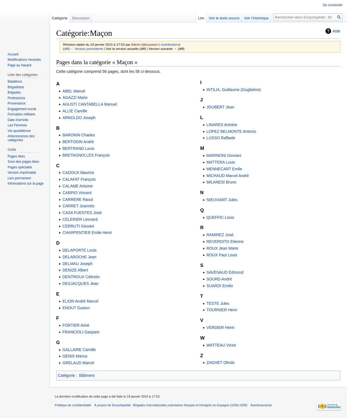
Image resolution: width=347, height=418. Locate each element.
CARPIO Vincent (76, 193)
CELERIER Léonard (79, 219)
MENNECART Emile (224, 169)
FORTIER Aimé (75, 325)
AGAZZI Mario (74, 97)
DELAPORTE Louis (79, 250)
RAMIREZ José (219, 235)
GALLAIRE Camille (79, 349)
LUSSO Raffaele (220, 138)
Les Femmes (17, 125)
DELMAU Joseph (77, 263)
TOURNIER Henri (221, 310)
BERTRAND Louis (78, 148)
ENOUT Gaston (76, 308)
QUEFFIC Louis (220, 217)
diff (66, 48)
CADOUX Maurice (78, 172)
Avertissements (261, 405)
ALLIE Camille (74, 111)
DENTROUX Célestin (81, 277)
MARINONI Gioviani (223, 155)
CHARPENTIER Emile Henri (87, 232)
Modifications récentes (24, 60)
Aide (336, 31)
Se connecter (333, 5)
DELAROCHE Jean (79, 257)
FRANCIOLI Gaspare (80, 332)
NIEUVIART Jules (221, 200)
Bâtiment (87, 375)
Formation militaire (21, 114)
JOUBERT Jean (220, 107)
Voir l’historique (256, 18)
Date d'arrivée (18, 120)
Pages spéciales (20, 167)
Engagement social (22, 109)
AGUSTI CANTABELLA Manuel (89, 104)
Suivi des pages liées (23, 162)
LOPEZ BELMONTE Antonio (231, 131)
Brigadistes (16, 87)
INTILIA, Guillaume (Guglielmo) (233, 89)
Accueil (13, 54)
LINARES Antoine (221, 124)
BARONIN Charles (78, 135)
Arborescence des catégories (21, 138)
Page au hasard (19, 65)
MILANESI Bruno (221, 182)
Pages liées (16, 156)
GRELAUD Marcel (78, 363)
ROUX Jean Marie (222, 248)
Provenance (16, 103)
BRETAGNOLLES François (86, 155)
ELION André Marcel (80, 301)
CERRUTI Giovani (78, 226)
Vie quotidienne (19, 131)
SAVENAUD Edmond (224, 272)
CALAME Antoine (77, 186)
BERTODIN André (78, 142)
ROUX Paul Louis (221, 255)
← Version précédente (86, 48)
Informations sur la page (26, 183)
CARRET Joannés (78, 206)
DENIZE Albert (75, 270)
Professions (16, 98)
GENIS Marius (74, 356)
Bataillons (15, 81)
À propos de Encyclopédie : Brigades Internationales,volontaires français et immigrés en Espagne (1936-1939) (170, 405)
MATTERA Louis (220, 162)
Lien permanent (19, 178)
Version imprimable (22, 173)
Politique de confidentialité (73, 405)
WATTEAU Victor (221, 345)
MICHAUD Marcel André (227, 175)
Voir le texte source (224, 18)
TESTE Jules (217, 303)
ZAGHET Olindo (220, 362)
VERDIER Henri (220, 327)
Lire (201, 18)
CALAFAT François (79, 179)
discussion (150, 44)
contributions (169, 44)
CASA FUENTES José (81, 212)
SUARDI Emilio (219, 286)
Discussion (80, 18)
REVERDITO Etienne (225, 241)
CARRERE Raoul (77, 199)
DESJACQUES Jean (80, 283)
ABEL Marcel (73, 91)
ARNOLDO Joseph (78, 117)
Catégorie (66, 375)
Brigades (14, 92)
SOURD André (219, 279)
